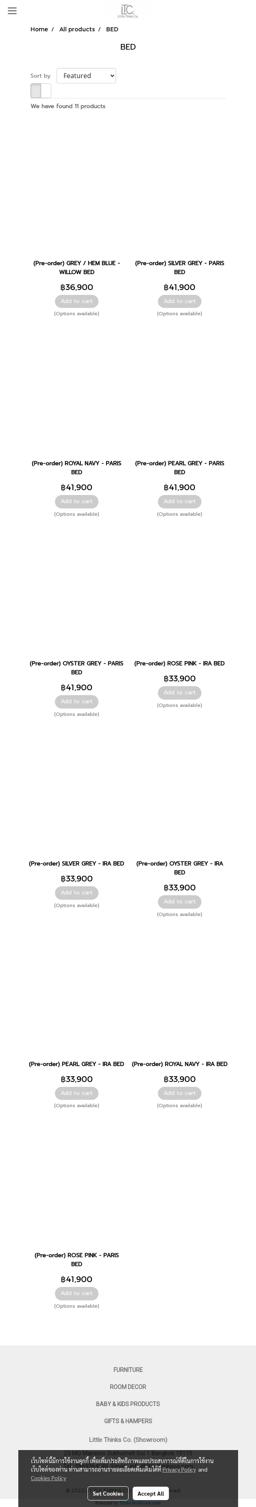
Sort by (44, 76)
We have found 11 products (68, 106)
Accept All (151, 1493)
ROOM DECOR (128, 1387)
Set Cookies (108, 1493)
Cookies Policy (48, 1477)
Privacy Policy (179, 1469)
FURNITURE (128, 1370)
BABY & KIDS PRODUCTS (128, 1404)
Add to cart (77, 301)
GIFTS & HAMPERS (128, 1421)
